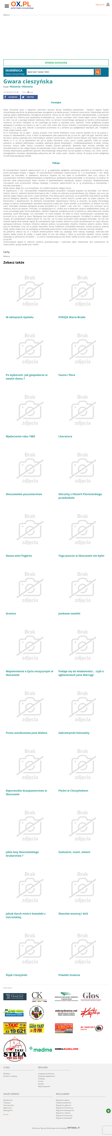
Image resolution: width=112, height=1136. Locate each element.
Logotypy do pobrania (46, 1073)
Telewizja (6, 1103)
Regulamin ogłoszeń (63, 1105)
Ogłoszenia (7, 1108)
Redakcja (6, 1073)
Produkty (41, 1079)
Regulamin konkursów (64, 1115)
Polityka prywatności (63, 1103)
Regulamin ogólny (62, 1100)
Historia (15, 86)
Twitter (28, 97)
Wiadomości (8, 1100)
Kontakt (41, 1084)
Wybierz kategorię (56, 62)
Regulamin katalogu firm (65, 1110)
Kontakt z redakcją (10, 1076)
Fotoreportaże (8, 1105)
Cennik (40, 1081)
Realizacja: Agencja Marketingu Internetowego (56, 1128)
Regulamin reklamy (63, 1113)
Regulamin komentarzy (64, 1108)
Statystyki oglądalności (46, 1076)
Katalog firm (8, 1110)
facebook (10, 97)
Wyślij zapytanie (44, 1086)
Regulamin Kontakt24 (64, 1118)
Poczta (5, 1114)
